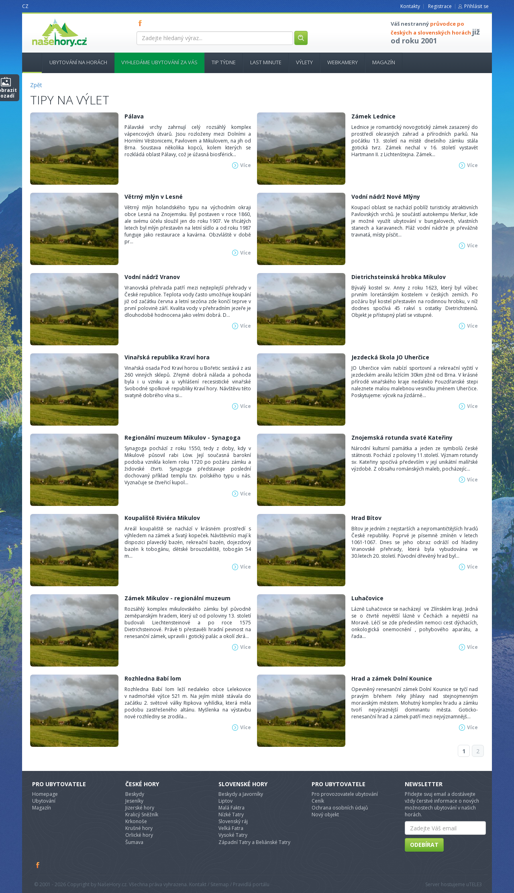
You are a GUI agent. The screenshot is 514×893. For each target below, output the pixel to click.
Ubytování (43, 800)
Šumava (134, 842)
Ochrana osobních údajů (340, 807)
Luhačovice (367, 598)
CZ (25, 6)
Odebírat (424, 844)
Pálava (134, 116)
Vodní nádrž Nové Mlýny (385, 196)
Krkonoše (136, 821)
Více (245, 165)
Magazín (383, 62)
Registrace (440, 6)
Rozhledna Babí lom (152, 678)
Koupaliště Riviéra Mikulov (162, 518)
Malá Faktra (231, 807)
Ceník (318, 800)
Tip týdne (224, 62)
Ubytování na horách (78, 62)
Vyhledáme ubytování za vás (159, 62)
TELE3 (475, 884)
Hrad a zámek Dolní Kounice (391, 678)
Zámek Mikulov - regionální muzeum (177, 598)
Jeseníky (134, 800)
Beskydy (134, 794)
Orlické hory (139, 835)
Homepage (45, 794)
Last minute (265, 62)
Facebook (38, 865)
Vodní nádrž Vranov (152, 277)
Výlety (304, 62)
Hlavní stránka (28, 62)
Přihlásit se (476, 6)
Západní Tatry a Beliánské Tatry (254, 842)
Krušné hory (139, 828)
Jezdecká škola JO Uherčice (390, 357)
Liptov (225, 800)
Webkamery (342, 62)
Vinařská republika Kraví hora (167, 357)
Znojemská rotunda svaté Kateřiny (402, 437)
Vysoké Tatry (232, 835)
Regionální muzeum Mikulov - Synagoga (182, 437)
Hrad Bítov (366, 518)
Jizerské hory (139, 807)
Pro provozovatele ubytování (345, 794)
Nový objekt (325, 814)
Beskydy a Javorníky (240, 794)
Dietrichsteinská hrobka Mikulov (398, 277)
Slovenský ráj (233, 821)
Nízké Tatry (231, 814)
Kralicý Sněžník (141, 814)
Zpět (36, 85)
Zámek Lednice (373, 116)
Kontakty (410, 6)
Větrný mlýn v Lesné (153, 196)
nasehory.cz (45, 19)
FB (142, 23)
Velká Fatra (230, 828)
